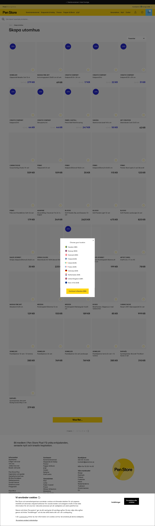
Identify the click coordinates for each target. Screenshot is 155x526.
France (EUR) (71, 267)
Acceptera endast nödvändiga (27, 520)
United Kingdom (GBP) (74, 279)
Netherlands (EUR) (72, 275)
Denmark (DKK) (71, 255)
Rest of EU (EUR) (72, 283)
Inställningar (115, 502)
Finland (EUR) (71, 259)
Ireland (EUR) (71, 263)
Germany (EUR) (71, 271)
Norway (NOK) (71, 251)
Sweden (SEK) (71, 247)
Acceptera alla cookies (131, 501)
